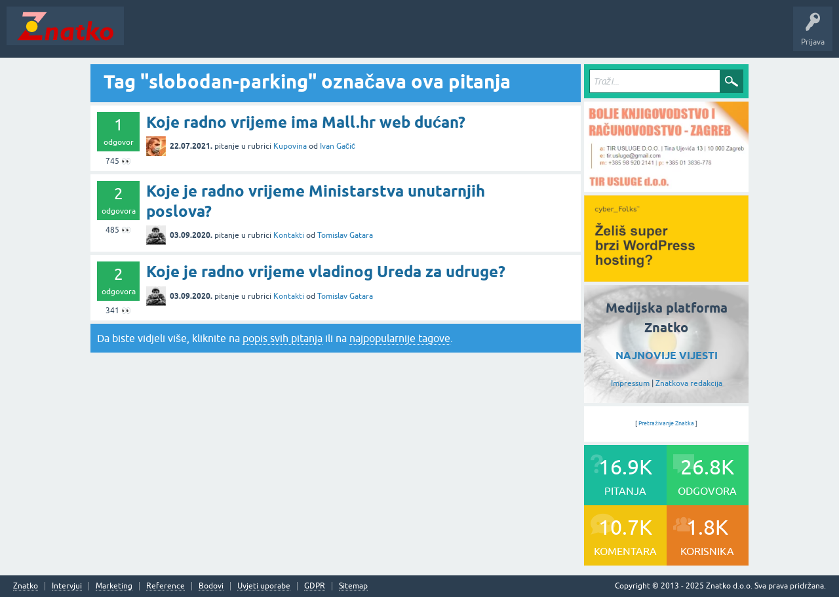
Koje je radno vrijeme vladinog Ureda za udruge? (325, 271)
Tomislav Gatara (345, 235)
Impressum (630, 383)
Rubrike (257, 35)
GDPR (314, 586)
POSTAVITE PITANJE (323, 35)
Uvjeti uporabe (263, 586)
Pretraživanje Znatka (666, 423)
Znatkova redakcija (688, 383)
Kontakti (288, 235)
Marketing (114, 586)
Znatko (25, 586)
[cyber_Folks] (666, 277)
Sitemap (353, 586)
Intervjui (67, 586)
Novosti (146, 35)
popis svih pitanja (282, 338)
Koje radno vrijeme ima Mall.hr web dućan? (305, 122)
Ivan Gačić (337, 146)
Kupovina (290, 146)
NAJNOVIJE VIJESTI (666, 355)
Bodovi (211, 586)
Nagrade (462, 35)
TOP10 (421, 35)
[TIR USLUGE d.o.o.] (666, 187)
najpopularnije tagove (399, 338)
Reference (165, 586)
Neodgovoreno (202, 35)
